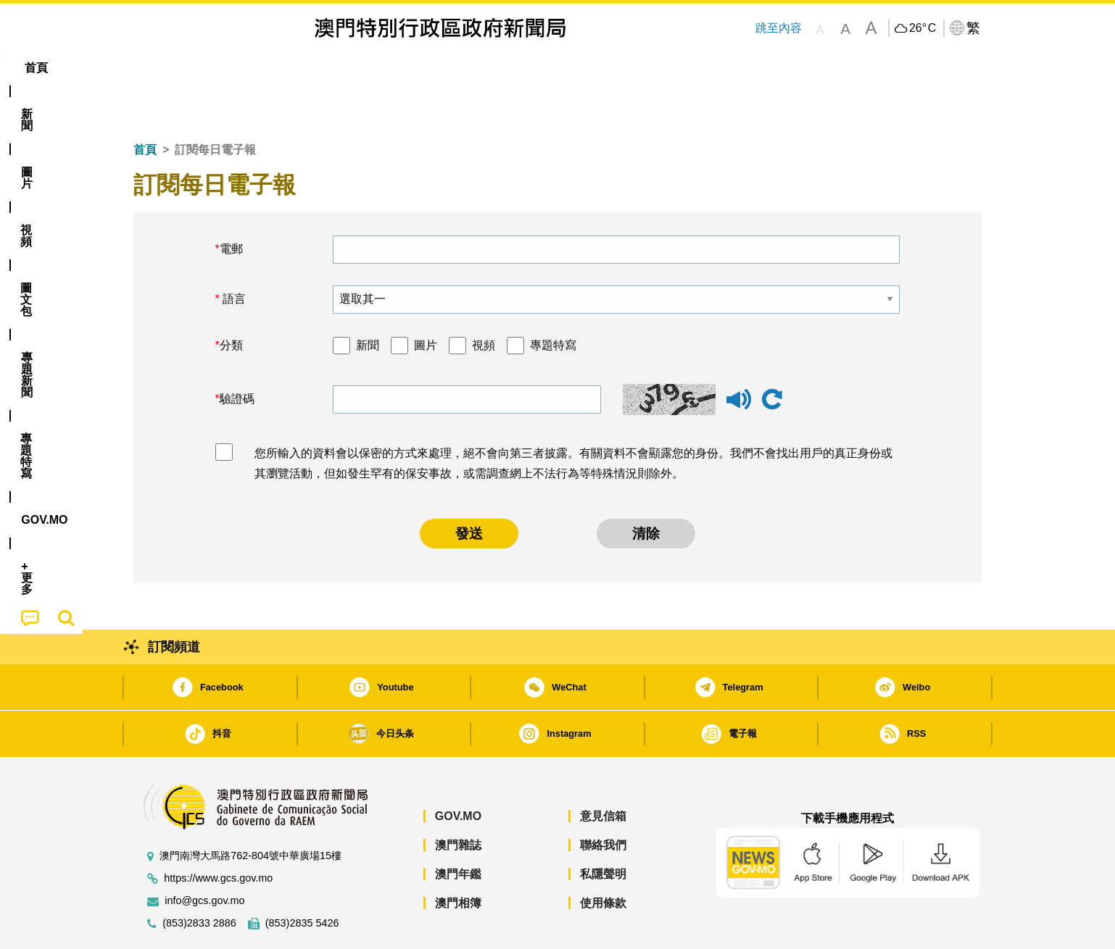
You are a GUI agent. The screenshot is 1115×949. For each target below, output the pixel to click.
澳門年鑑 (458, 830)
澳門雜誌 (458, 801)
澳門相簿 (458, 859)
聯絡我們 (603, 801)
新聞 (367, 301)
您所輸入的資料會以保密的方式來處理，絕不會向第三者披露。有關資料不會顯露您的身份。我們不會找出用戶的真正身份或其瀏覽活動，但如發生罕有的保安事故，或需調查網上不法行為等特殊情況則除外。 (573, 419)
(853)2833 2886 (199, 879)
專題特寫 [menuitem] (520, 68)
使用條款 (603, 859)
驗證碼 (237, 354)
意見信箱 (603, 772)
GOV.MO (458, 772)
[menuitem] (212, 68)
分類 (231, 301)
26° (922, 28)
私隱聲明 (603, 830)
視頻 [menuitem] (319, 68)
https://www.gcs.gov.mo (218, 834)
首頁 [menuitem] (158, 68)
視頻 (483, 301)
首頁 (145, 105)
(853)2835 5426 (302, 879)
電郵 (231, 204)
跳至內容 (778, 28)
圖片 (425, 301)
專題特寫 (553, 301)
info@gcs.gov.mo (204, 856)
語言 (233, 254)
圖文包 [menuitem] (377, 68)
